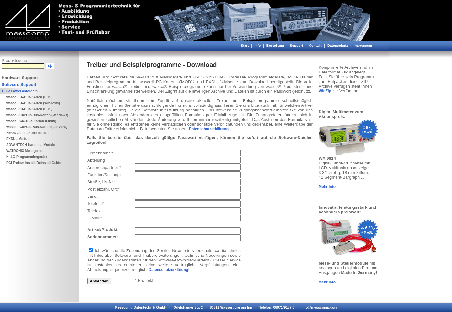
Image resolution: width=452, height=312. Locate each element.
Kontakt (315, 45)
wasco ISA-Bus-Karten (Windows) (33, 103)
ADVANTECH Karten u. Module (30, 145)
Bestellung (275, 45)
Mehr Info (327, 187)
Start (245, 45)
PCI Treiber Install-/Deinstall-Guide (33, 162)
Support (296, 45)
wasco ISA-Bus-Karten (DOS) (29, 97)
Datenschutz (337, 45)
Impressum (363, 45)
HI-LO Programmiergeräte (26, 157)
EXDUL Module (18, 139)
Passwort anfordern (22, 91)
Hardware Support (20, 77)
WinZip (325, 91)
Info (257, 45)
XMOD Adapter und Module (28, 133)
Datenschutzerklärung (209, 129)
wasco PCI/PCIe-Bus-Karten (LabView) (36, 127)
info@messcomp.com (319, 307)
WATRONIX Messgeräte (24, 151)
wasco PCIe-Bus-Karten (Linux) (31, 121)
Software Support (19, 84)
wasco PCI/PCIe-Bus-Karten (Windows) (37, 115)
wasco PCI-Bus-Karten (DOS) (29, 109)
